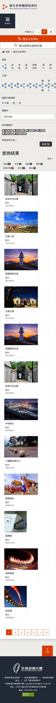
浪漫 (12, 85)
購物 (18, 85)
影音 (12, 66)
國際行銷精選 (8, 97)
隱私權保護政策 (31, 677)
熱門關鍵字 (7, 125)
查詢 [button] (46, 144)
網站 (50, 66)
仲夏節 (41, 130)
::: (3, 677)
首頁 (6, 51)
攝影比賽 (42, 85)
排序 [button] (49, 158)
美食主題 (7, 133)
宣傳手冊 (34, 66)
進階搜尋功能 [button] (8, 140)
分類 (4, 75)
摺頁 (26, 66)
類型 (4, 59)
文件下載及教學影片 (32, 680)
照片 (44, 66)
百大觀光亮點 (20, 133)
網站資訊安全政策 (12, 677)
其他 (55, 85)
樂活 (30, 85)
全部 (7, 163)
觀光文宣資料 (19, 51)
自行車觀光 (19, 130)
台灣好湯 (7, 130)
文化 (24, 85)
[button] (38, 31)
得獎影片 (49, 85)
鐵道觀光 (31, 130)
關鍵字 (5, 110)
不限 (5, 66)
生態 (36, 85)
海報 (19, 66)
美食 (5, 85)
